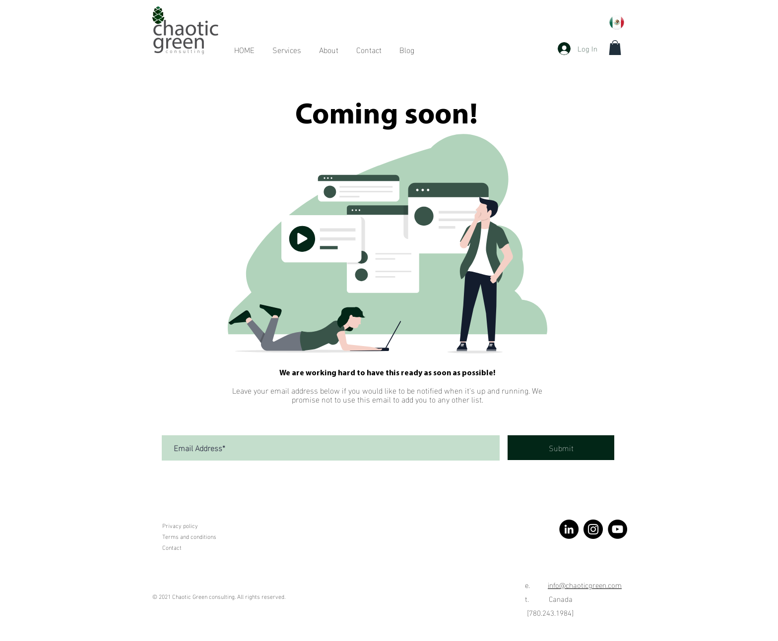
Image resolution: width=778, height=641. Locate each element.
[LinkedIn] (569, 529)
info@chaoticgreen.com (585, 584)
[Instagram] (593, 529)
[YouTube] (617, 529)
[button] (615, 47)
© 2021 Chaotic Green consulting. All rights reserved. (218, 595)
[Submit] (561, 447)
